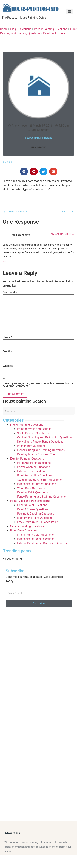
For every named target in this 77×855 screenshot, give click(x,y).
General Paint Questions (32, 505)
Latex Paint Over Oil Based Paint (37, 522)
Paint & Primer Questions (32, 509)
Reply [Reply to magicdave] (5, 262)
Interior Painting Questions (26, 424)
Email (7, 351)
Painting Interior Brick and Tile (36, 454)
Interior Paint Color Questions (35, 534)
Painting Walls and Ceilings (34, 429)
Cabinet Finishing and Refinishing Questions (44, 437)
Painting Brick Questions (32, 492)
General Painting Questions (27, 526)
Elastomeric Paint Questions (34, 517)
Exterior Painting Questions (27, 458)
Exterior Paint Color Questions (35, 539)
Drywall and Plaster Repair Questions (40, 441)
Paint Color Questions (23, 530)
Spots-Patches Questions (33, 433)
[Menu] (69, 11)
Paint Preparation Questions (34, 475)
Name (7, 337)
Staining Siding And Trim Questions (39, 479)
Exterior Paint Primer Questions (36, 484)
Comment (10, 292)
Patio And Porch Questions (34, 462)
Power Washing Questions (33, 467)
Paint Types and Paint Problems (30, 501)
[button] (24, 171)
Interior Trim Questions (31, 446)
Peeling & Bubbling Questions (35, 513)
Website (8, 365)
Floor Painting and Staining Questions (41, 450)
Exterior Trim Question (31, 471)
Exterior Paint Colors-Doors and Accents (42, 543)
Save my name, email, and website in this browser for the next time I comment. (38, 385)
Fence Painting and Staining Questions (41, 496)
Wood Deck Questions (31, 488)
